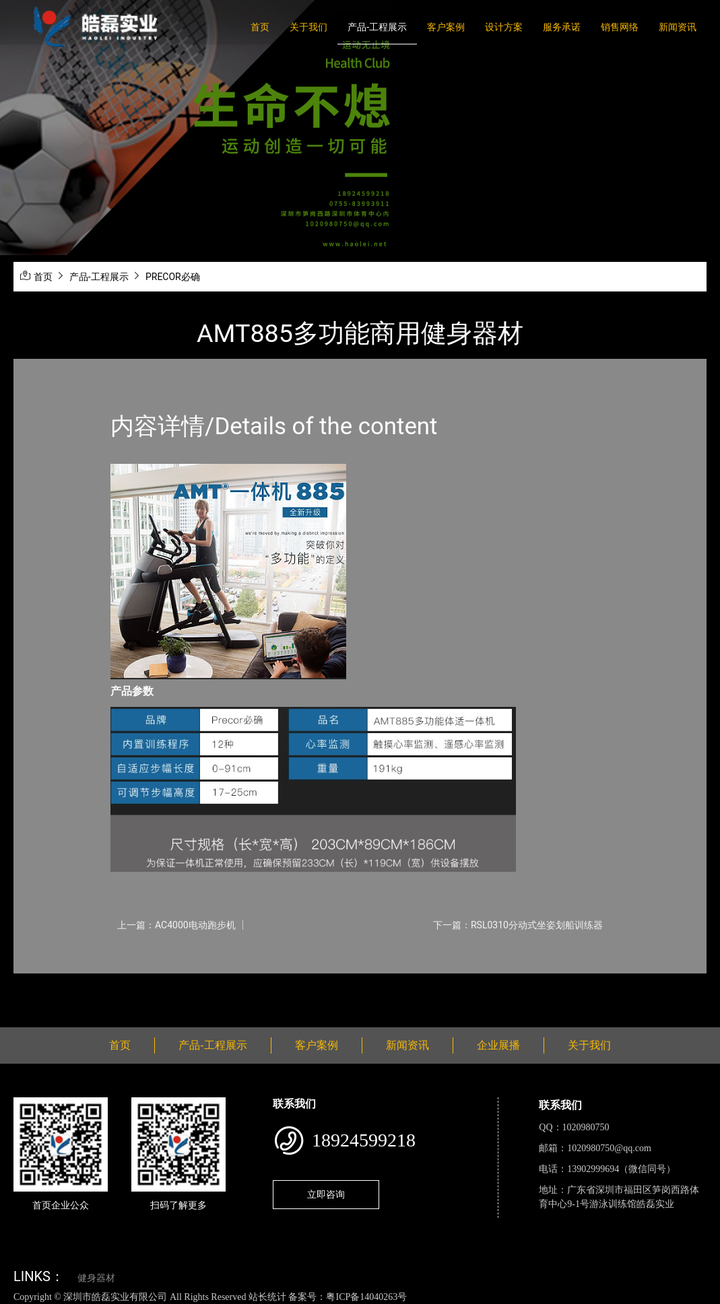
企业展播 (498, 1045)
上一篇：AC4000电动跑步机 (176, 925)
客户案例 (446, 27)
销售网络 (620, 27)
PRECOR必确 (172, 276)
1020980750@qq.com (609, 1148)
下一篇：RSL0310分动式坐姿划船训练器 (518, 925)
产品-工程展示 (377, 27)
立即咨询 (326, 1194)
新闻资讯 (677, 27)
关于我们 (308, 27)
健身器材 (96, 1278)
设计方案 (504, 27)
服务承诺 (562, 27)
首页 (260, 27)
